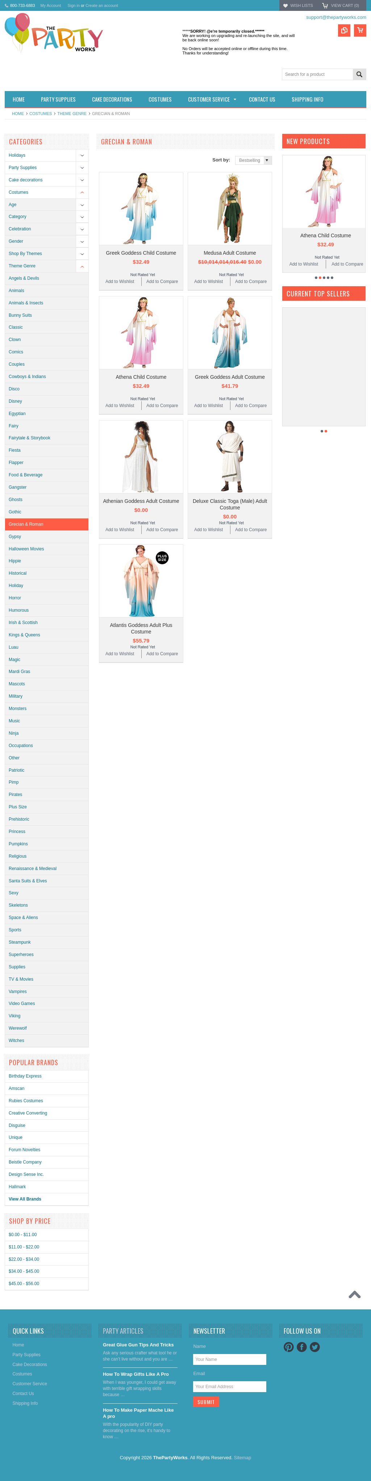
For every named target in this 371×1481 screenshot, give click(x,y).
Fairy (13, 425)
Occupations (21, 745)
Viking (14, 1015)
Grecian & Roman (26, 524)
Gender (16, 241)
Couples (17, 364)
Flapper (16, 462)
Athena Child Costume (141, 377)
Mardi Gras (19, 671)
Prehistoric (19, 819)
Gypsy (15, 536)
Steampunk (20, 942)
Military (15, 696)
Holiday (16, 585)
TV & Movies (21, 979)
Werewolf (18, 1028)
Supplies (17, 966)
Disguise (17, 1125)
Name (199, 1346)
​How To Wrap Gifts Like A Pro (136, 1374)
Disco (14, 388)
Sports (15, 929)
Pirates (15, 794)
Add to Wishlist (119, 281)
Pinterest (289, 1347)
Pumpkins (18, 843)
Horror (15, 597)
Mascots (17, 683)
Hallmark (17, 1186)
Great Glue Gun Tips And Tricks (138, 1344)
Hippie (15, 560)
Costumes (40, 113)
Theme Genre (72, 113)
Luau (13, 647)
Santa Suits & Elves (28, 880)
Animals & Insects (26, 302)
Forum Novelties (24, 1149)
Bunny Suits (20, 315)
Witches (16, 1040)
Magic (14, 659)
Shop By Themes (25, 253)
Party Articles (123, 1331)
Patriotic (16, 770)
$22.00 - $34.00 (24, 1259)
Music (14, 720)
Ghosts (15, 499)
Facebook (302, 1347)
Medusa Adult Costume (230, 253)
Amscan (16, 1088)
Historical (17, 573)
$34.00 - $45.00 (24, 1271)
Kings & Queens (24, 634)
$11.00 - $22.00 (24, 1247)
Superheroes (21, 954)
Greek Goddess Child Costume (141, 253)
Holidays (17, 155)
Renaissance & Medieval (33, 868)
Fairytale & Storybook (29, 437)
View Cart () (345, 5)
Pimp (13, 782)
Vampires (18, 991)
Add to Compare (162, 281)
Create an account (102, 5)
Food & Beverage (25, 474)
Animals (16, 290)
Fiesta (15, 450)
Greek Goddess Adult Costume (230, 377)
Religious (17, 856)
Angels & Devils (24, 278)
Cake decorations (25, 179)
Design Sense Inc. (26, 1174)
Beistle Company (25, 1162)
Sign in (73, 5)
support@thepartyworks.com (336, 17)
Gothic (15, 511)
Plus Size (18, 806)
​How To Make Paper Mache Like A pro (138, 1413)
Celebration (20, 228)
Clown (15, 339)
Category (17, 216)
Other (14, 757)
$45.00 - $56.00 (24, 1283)
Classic (16, 327)
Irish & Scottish (23, 622)
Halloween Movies (26, 548)
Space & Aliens (23, 917)
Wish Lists (301, 5)
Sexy (13, 892)
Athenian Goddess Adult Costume (141, 501)
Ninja (13, 733)
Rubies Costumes (26, 1100)
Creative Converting (28, 1113)
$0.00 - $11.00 (23, 1234)
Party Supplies (23, 167)
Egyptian (17, 413)
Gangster (17, 487)
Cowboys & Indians (27, 376)
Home (18, 113)
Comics (16, 351)
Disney (15, 401)
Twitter (315, 1347)
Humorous (19, 610)
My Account (51, 5)
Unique (15, 1137)
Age (12, 204)
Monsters (17, 708)
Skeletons (18, 905)
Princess (17, 831)
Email (199, 1373)
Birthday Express (25, 1076)
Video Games (22, 1003)
